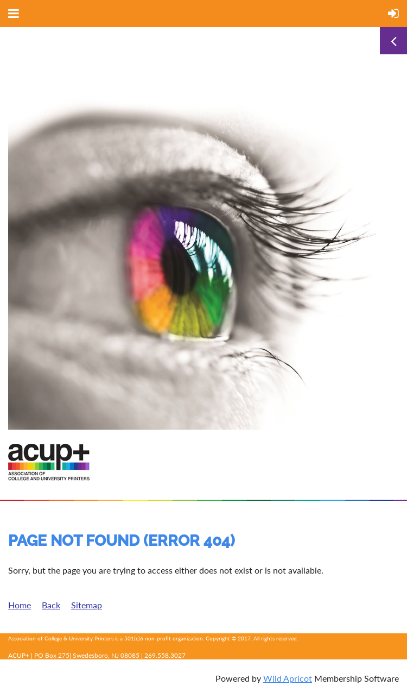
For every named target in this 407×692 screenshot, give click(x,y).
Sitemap (86, 605)
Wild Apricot (287, 678)
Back (51, 605)
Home (19, 605)
